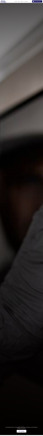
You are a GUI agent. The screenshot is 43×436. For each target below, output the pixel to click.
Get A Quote (21, 431)
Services (16, 1)
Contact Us (26, 1)
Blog (19, 1)
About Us (22, 1)
